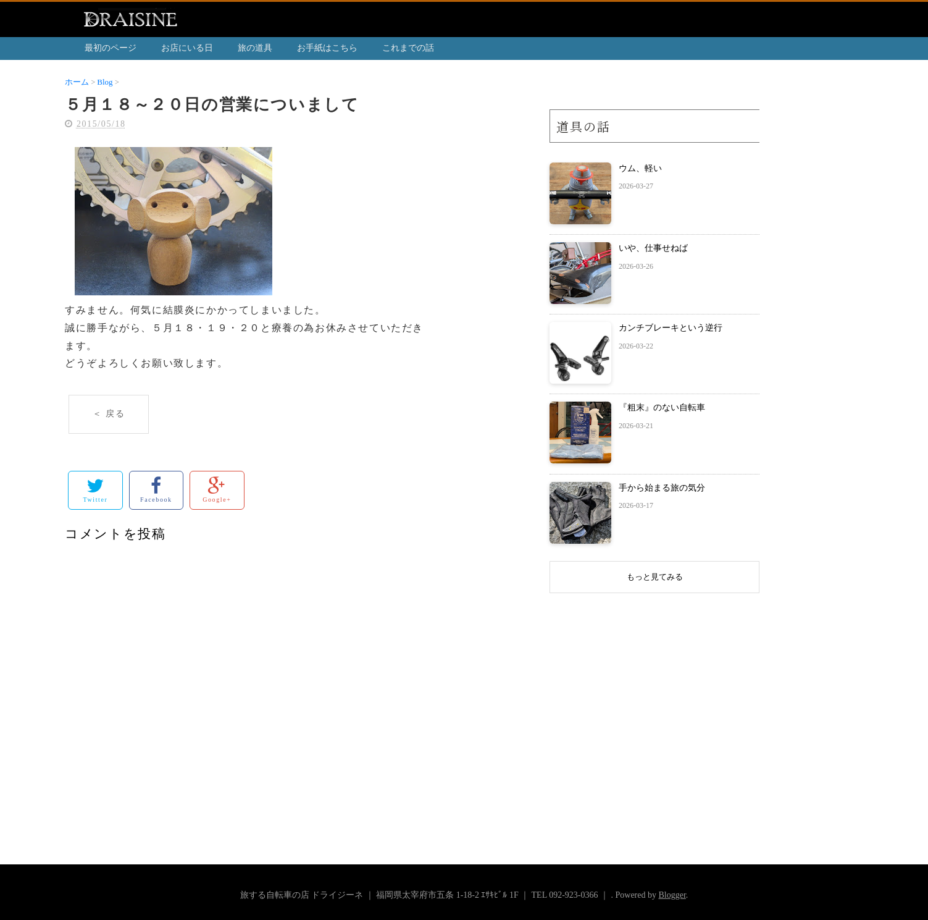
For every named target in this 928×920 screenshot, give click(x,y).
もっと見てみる (655, 576)
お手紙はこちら (327, 48)
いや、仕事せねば (653, 248)
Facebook (156, 489)
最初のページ (110, 48)
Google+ (217, 489)
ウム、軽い (640, 168)
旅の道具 (255, 48)
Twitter (95, 489)
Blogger (671, 895)
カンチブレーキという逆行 (670, 327)
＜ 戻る (109, 413)
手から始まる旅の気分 (662, 487)
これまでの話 (408, 48)
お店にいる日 (187, 48)
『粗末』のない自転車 (662, 407)
